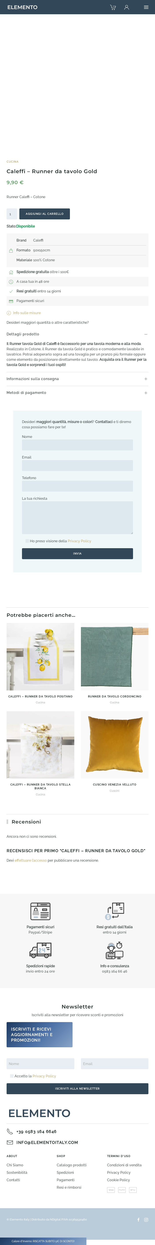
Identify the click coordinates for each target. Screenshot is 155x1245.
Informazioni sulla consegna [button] (33, 379)
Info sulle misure (24, 313)
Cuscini (114, 790)
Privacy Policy (79, 541)
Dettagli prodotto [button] (23, 334)
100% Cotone (44, 260)
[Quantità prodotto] (12, 213)
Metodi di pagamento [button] (26, 393)
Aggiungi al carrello (45, 213)
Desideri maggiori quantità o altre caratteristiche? (48, 322)
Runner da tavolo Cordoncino (115, 696)
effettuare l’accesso (31, 860)
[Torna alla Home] (22, 7)
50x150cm (41, 250)
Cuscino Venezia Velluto (115, 784)
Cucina (12, 161)
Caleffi (38, 240)
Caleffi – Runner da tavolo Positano (40, 696)
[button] (146, 7)
